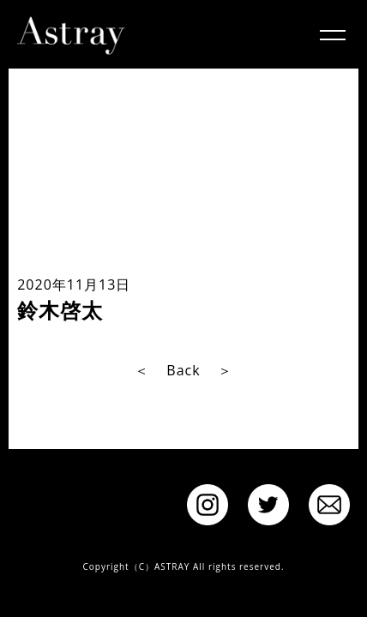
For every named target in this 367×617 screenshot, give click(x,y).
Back (183, 370)
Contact (329, 504)
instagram (207, 504)
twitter (268, 504)
